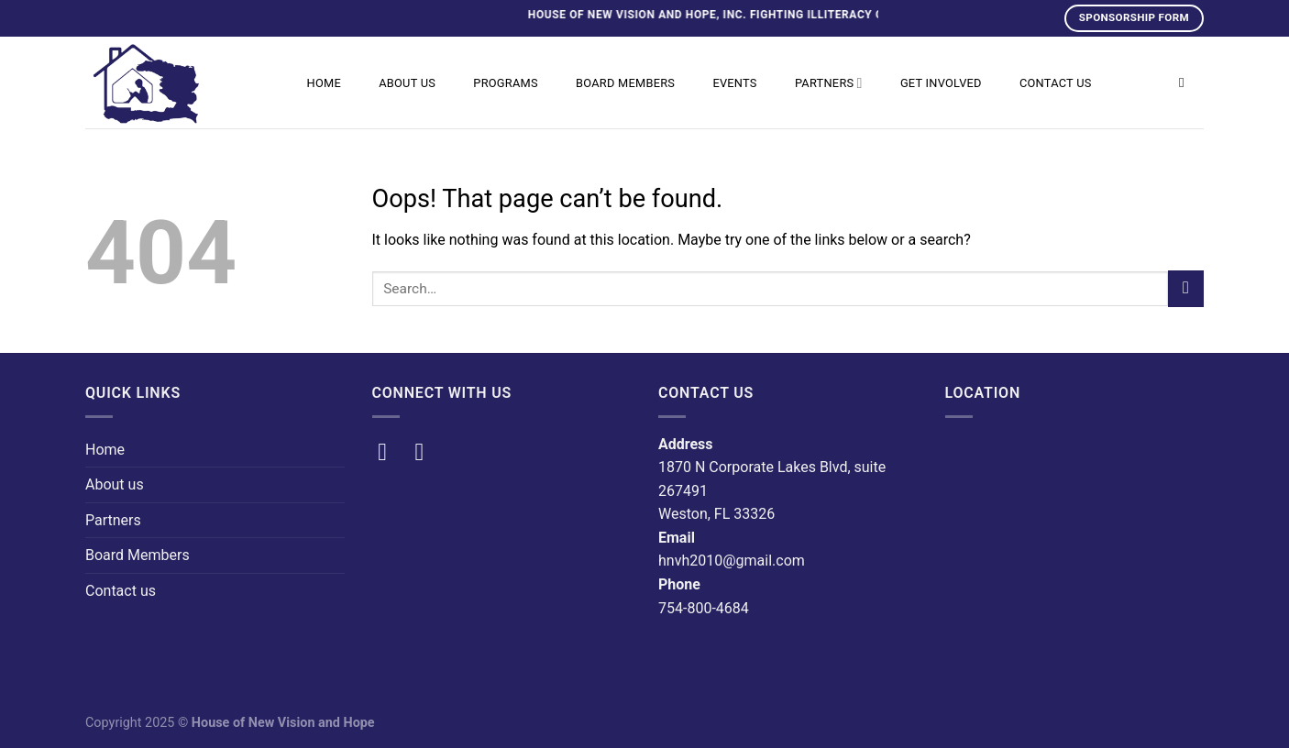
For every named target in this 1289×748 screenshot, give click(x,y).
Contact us (1055, 83)
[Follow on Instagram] (427, 452)
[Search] (1186, 82)
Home (324, 83)
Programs (505, 83)
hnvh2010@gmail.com (731, 560)
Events (734, 83)
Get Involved (941, 83)
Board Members (625, 83)
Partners (829, 83)
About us (407, 83)
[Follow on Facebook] (390, 452)
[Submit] (1186, 288)
